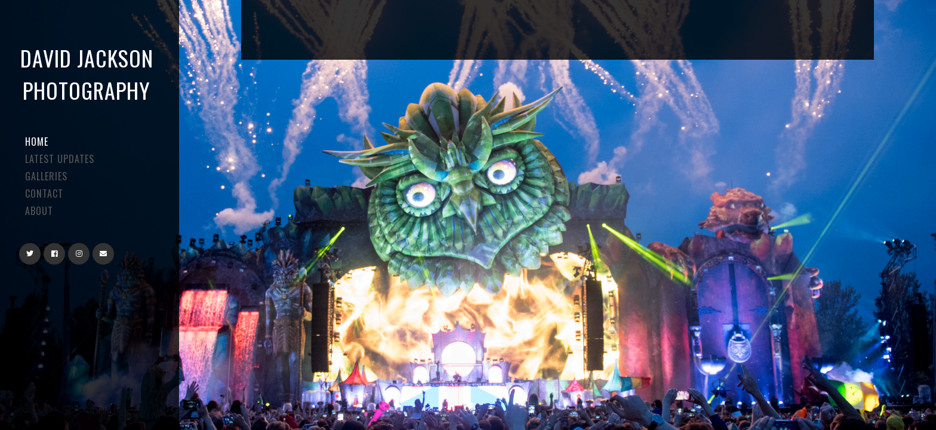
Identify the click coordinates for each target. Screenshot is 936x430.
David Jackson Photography (86, 74)
